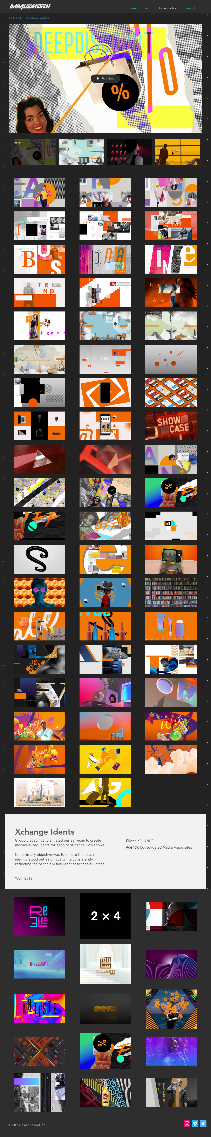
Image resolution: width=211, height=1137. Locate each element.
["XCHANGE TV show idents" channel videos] (105, 153)
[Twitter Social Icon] (203, 1123)
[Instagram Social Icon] (187, 1123)
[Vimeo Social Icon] (195, 1123)
